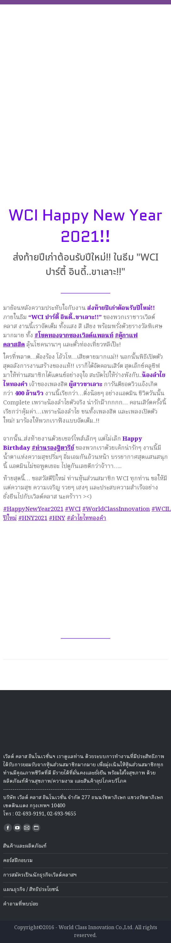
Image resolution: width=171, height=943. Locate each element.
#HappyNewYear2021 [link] (33, 509)
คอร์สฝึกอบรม (18, 861)
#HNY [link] (57, 518)
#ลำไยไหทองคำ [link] (86, 518)
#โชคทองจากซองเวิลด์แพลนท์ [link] (74, 335)
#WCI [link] (73, 509)
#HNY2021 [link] (32, 518)
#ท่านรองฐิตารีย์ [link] (53, 448)
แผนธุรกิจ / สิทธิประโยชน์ (31, 890)
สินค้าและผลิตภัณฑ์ (25, 846)
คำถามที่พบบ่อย (20, 904)
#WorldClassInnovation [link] (116, 509)
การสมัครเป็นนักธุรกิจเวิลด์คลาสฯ (40, 875)
